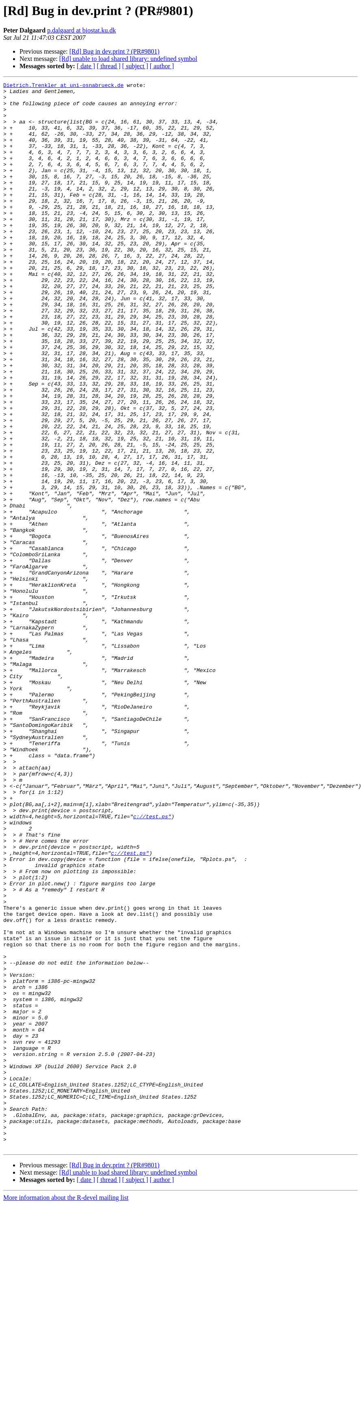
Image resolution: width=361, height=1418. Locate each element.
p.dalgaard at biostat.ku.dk (81, 30)
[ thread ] (109, 66)
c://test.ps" (152, 963)
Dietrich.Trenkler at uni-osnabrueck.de (63, 86)
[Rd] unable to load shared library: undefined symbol (128, 58)
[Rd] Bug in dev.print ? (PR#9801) (114, 51)
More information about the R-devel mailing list (65, 1410)
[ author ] (162, 66)
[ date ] (86, 66)
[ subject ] (135, 66)
